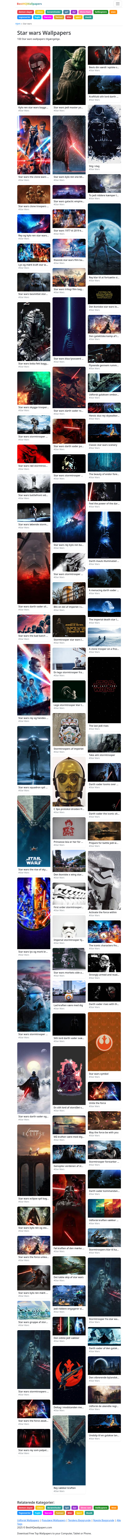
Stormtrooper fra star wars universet (110, 1319)
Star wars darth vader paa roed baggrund (77, 446)
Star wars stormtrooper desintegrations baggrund (82, 574)
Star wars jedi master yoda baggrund (75, 108)
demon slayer (26, 12)
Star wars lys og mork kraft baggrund (39, 952)
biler (70, 17)
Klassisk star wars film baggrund (72, 260)
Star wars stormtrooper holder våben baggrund (45, 437)
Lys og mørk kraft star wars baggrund (39, 265)
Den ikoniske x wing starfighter (71, 875)
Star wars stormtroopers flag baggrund (40, 1392)
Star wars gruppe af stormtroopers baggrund (44, 1322)
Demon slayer (26, 1508)
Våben (41, 1508)
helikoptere (104, 12)
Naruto (49, 17)
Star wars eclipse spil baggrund (36, 1199)
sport (80, 17)
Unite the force (97, 1103)
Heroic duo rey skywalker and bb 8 (108, 416)
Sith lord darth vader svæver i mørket (75, 1038)
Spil (68, 1508)
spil (68, 12)
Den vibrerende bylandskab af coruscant (112, 1378)
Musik (101, 1513)
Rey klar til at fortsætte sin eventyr (108, 278)
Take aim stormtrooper (102, 755)
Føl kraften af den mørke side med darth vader (80, 1248)
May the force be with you (103, 1133)
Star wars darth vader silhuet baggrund (40, 607)
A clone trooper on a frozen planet (108, 649)
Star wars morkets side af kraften (73, 973)
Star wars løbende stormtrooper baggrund (42, 525)
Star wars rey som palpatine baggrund (40, 1450)
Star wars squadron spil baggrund (37, 787)
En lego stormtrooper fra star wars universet (79, 672)
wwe (116, 12)
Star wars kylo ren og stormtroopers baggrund (44, 1228)
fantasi (60, 17)
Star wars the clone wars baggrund (38, 177)
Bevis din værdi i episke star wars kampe (112, 68)
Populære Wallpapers (54, 1520)
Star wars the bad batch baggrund (37, 636)
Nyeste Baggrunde (103, 1520)
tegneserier (25, 17)
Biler (81, 1513)
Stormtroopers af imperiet (69, 749)
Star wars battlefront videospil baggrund (41, 495)
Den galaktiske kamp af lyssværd (107, 336)
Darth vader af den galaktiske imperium (111, 1348)
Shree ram (88, 1508)
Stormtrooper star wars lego (70, 640)
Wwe (21, 1513)
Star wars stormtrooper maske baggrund (77, 476)
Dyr (76, 1508)
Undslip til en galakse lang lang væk (109, 1436)
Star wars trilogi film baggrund (71, 289)
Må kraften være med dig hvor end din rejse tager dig (84, 1137)
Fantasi (70, 1513)
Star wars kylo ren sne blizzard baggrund (77, 177)
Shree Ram (87, 12)
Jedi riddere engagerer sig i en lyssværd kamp (80, 1309)
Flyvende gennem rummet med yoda (110, 365)
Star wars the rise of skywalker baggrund (41, 870)
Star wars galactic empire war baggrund (76, 202)
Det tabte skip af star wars (69, 1277)
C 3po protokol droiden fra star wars (74, 809)
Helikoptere (104, 1508)
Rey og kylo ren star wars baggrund (38, 236)
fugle (38, 17)
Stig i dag (94, 166)
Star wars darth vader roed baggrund (75, 411)
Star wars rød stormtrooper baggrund (39, 466)
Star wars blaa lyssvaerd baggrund (73, 359)
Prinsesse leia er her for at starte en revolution (80, 842)
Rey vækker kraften (65, 1488)
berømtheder (55, 12)
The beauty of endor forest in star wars (111, 474)
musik (91, 17)
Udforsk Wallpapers (28, 1520)
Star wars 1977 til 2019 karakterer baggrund (79, 231)
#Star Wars (23, 111)
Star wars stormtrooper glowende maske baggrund (47, 1034)
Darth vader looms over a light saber (110, 784)
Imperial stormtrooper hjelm (70, 940)
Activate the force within (103, 912)
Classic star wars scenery (103, 445)
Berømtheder (55, 1508)
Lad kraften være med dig (68, 1006)
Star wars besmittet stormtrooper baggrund (43, 294)
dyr (76, 12)
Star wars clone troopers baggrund (38, 206)
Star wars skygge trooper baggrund (38, 407)
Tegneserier (34, 1513)
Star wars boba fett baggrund (35, 364)
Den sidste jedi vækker (66, 1338)
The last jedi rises (99, 726)
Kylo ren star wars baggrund (34, 108)
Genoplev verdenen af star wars (72, 1166)
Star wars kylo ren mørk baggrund (37, 1293)
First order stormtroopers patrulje (73, 907)
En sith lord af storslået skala (70, 1108)
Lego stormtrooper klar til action (72, 705)
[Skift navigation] (118, 4)
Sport (91, 1513)
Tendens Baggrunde (79, 1520)
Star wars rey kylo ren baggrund (72, 545)
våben (40, 12)
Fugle (48, 1513)
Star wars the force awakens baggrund (40, 1421)
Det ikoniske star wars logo (104, 307)
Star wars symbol (99, 1074)
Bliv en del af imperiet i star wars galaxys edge (80, 607)
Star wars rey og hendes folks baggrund (41, 718)
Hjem (18, 24)
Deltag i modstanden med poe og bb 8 (75, 1408)
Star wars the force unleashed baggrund (41, 1257)
